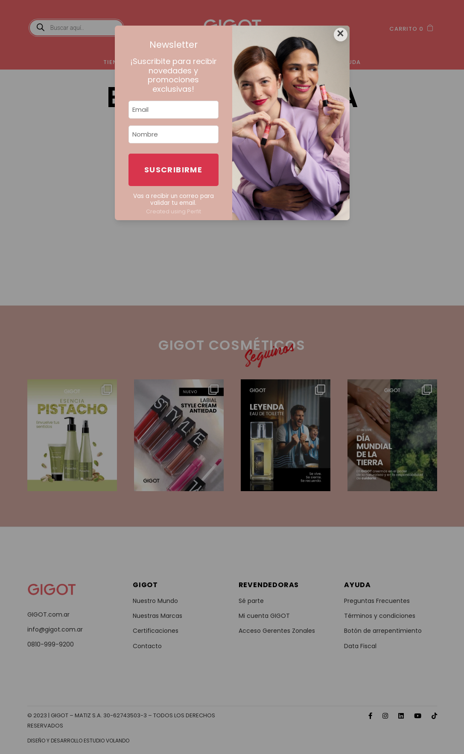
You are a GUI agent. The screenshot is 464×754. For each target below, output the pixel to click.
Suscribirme (173, 169)
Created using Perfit (173, 211)
